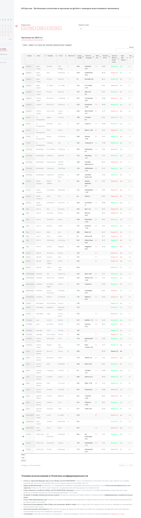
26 (2, 34)
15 (11, 28)
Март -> (10, 39)
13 (5, 28)
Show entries (23, 458)
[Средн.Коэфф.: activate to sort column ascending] (80, 59)
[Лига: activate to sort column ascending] (40, 59)
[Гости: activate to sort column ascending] (62, 59)
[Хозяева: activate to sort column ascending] (51, 59)
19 (2, 31)
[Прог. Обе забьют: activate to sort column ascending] (123, 59)
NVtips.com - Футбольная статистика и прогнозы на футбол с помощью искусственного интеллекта (70, 8)
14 (8, 28)
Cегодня (41, 28)
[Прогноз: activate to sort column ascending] (71, 59)
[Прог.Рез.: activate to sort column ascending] (97, 59)
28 (8, 34)
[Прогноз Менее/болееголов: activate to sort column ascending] (114, 59)
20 (5, 31)
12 (2, 28)
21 (8, 31)
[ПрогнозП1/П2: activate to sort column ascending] (105, 59)
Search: (125, 49)
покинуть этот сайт (117, 514)
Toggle (16, 26)
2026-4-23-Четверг (28, 28)
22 (11, 31)
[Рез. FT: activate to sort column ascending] (131, 59)
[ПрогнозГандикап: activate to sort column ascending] (89, 59)
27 (5, 34)
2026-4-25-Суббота (54, 28)
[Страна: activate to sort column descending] (30, 59)
